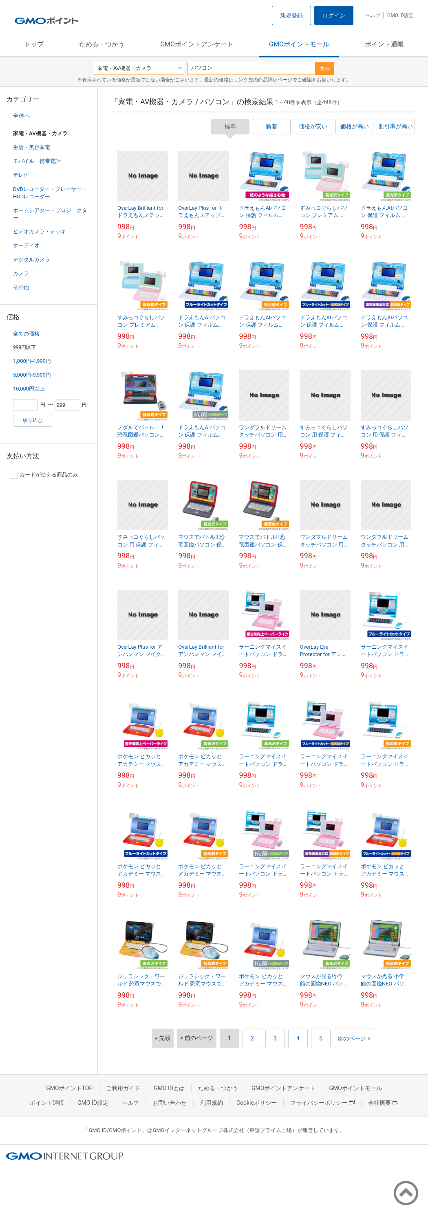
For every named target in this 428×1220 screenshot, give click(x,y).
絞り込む (32, 420)
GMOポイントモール (299, 44)
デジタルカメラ (31, 260)
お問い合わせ (169, 1102)
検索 (324, 68)
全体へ (21, 115)
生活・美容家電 (31, 147)
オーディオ (26, 245)
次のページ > (354, 1038)
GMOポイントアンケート (197, 44)
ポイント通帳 (384, 44)
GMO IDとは (169, 1088)
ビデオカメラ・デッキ (39, 231)
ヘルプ (373, 15)
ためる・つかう (102, 44)
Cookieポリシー (256, 1102)
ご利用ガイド (123, 1088)
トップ (34, 44)
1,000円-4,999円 (32, 361)
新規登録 (291, 15)
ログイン (333, 15)
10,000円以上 (29, 389)
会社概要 (383, 1102)
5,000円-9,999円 (32, 375)
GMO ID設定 (400, 15)
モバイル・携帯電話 (37, 161)
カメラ (21, 273)
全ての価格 (26, 334)
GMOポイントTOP (69, 1088)
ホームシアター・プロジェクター (50, 214)
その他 (21, 287)
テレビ (21, 175)
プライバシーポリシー (322, 1102)
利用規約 (211, 1102)
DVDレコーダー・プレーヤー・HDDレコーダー (50, 193)
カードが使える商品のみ (44, 475)
